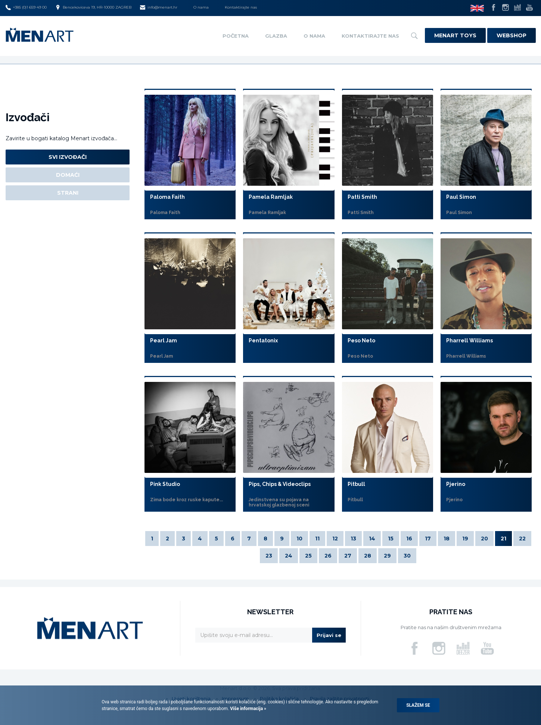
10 (299, 538)
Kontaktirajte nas (241, 7)
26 (328, 555)
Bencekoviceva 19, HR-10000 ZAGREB (93, 7)
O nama (201, 7)
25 (308, 555)
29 (387, 555)
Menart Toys (455, 35)
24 (288, 555)
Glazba (276, 36)
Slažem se (418, 705)
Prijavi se (329, 635)
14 (372, 538)
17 (428, 538)
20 (484, 538)
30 (407, 555)
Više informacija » (247, 708)
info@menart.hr (158, 7)
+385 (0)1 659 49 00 (26, 7)
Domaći (68, 175)
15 (391, 538)
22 (522, 538)
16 (409, 538)
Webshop (511, 35)
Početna (236, 36)
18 (447, 538)
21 (503, 538)
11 (317, 538)
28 (367, 555)
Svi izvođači (68, 157)
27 (347, 555)
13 (353, 538)
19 (465, 538)
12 (335, 538)
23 (268, 555)
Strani (67, 192)
